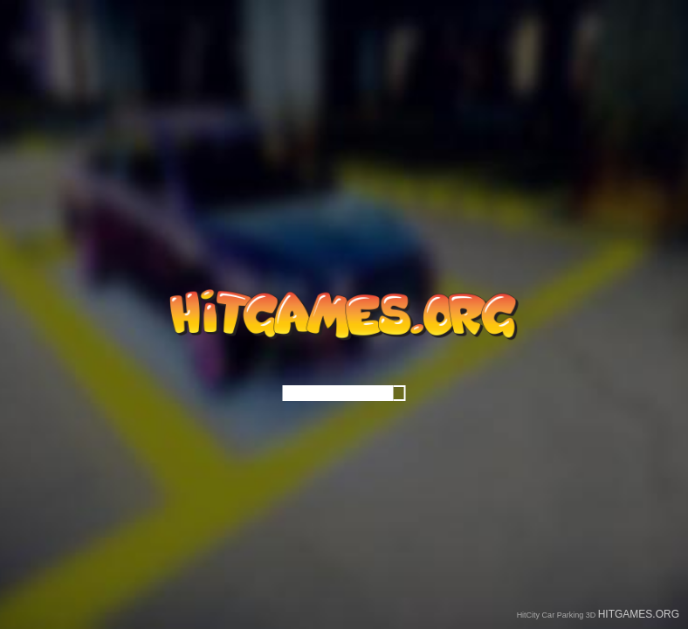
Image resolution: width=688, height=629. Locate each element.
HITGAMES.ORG (638, 614)
